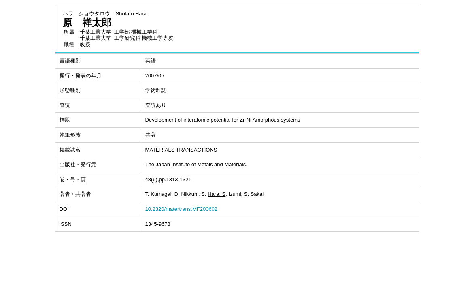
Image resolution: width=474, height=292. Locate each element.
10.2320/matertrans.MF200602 (181, 209)
